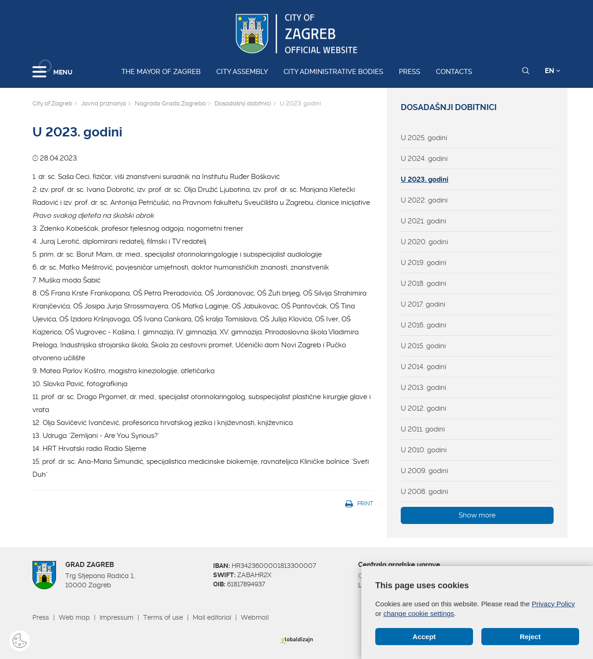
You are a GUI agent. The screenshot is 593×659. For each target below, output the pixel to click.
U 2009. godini (424, 471)
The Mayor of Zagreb (161, 72)
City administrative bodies (333, 72)
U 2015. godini (423, 346)
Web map (74, 617)
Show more (477, 515)
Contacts (454, 72)
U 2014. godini (423, 367)
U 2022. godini (424, 200)
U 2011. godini (423, 429)
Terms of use (163, 617)
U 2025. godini (424, 138)
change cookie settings (419, 613)
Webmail (255, 617)
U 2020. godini (424, 242)
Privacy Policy (553, 604)
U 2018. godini (423, 283)
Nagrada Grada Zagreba (170, 103)
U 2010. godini (424, 450)
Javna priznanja (103, 103)
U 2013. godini (423, 387)
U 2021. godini (423, 221)
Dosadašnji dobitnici (242, 103)
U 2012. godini (423, 408)
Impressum (116, 617)
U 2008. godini (424, 491)
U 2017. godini (423, 304)
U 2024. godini (424, 158)
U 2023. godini (424, 179)
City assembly (242, 72)
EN (553, 71)
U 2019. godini (423, 263)
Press (409, 72)
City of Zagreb (52, 103)
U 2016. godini (423, 325)
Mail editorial (212, 617)
